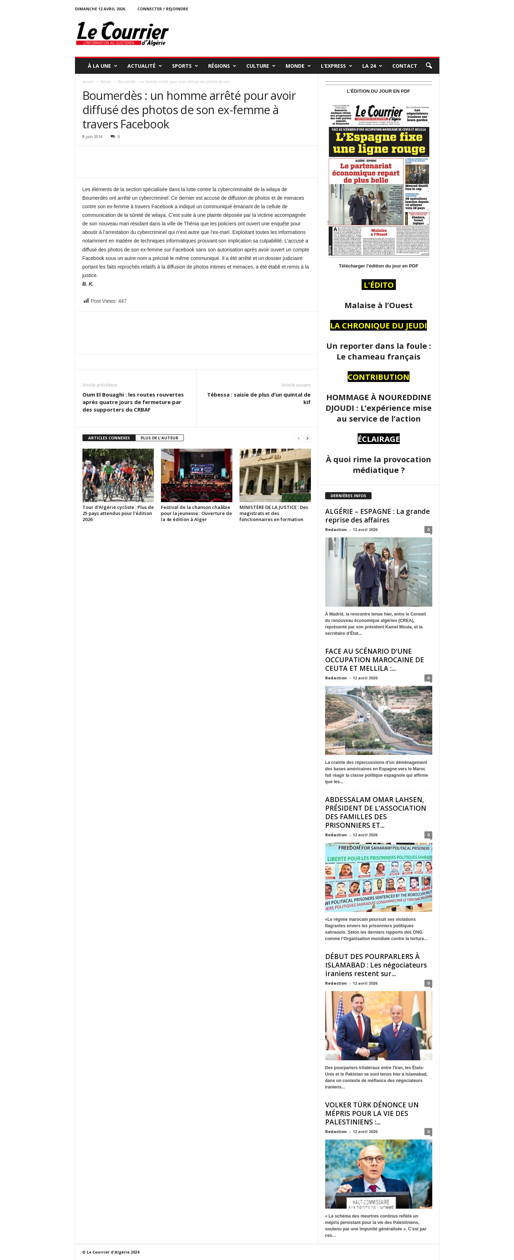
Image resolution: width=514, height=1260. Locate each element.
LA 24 (372, 66)
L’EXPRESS (336, 66)
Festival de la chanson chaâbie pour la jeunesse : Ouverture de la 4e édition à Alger (196, 513)
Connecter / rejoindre (162, 8)
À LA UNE (102, 66)
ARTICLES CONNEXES (109, 437)
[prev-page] (298, 438)
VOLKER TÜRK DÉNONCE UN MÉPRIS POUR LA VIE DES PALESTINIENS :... (372, 1113)
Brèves (106, 81)
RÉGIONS (222, 66)
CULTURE (261, 66)
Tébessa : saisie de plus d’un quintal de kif (259, 398)
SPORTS (185, 66)
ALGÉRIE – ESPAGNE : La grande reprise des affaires (377, 516)
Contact (404, 65)
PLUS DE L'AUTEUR (159, 437)
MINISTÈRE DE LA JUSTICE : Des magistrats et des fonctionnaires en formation (274, 513)
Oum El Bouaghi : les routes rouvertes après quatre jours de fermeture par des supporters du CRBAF (133, 402)
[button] (429, 66)
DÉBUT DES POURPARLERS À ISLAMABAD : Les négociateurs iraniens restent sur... (376, 965)
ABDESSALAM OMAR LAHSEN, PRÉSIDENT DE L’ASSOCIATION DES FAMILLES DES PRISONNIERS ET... (375, 812)
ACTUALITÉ (144, 66)
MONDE (298, 66)
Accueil (88, 81)
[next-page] (307, 438)
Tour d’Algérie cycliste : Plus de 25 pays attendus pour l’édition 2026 (118, 513)
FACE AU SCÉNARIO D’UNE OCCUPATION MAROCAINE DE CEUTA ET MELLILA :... (374, 660)
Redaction (336, 529)
